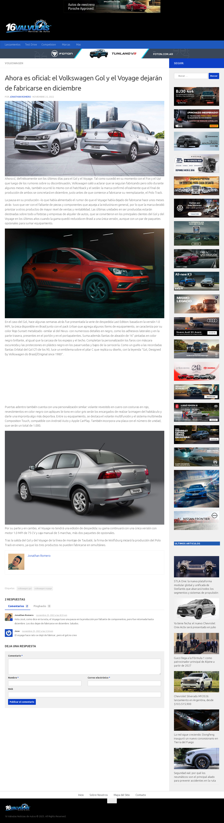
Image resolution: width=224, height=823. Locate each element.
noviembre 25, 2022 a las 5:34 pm (37, 631)
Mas (78, 44)
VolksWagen (14, 63)
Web (10, 689)
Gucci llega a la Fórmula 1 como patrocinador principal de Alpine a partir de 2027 (194, 661)
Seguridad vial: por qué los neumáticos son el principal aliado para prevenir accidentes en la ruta (195, 776)
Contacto (141, 794)
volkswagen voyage (43, 588)
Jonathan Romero (20, 96)
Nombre (13, 677)
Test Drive (31, 44)
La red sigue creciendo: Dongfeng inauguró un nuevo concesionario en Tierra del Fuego (196, 738)
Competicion (48, 44)
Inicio (81, 794)
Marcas (66, 44)
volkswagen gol (24, 588)
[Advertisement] (84, 382)
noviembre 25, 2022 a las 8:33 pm (51, 615)
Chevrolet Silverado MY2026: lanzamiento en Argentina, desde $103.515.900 (194, 700)
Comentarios (17, 606)
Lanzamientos (12, 44)
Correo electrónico (99, 677)
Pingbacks (41, 606)
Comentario (15, 655)
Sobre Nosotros (99, 794)
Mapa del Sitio (122, 794)
